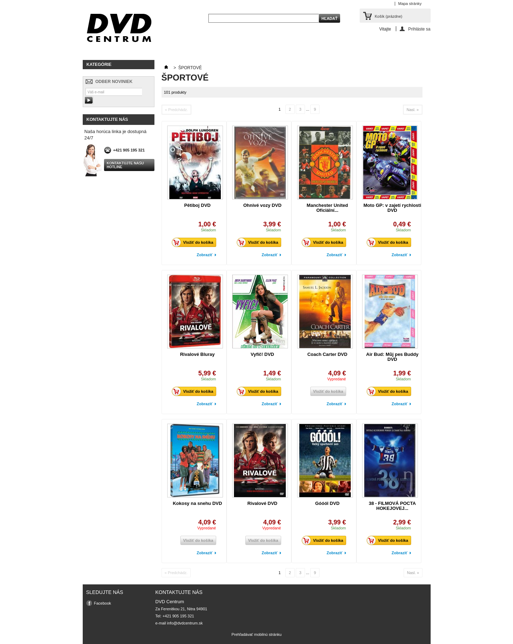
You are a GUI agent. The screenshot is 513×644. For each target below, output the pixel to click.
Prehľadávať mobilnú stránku (256, 634)
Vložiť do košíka (194, 242)
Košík (389, 16)
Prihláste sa (419, 29)
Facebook (102, 603)
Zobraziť (204, 255)
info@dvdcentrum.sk (185, 623)
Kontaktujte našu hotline (125, 165)
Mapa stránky (409, 3)
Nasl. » (412, 110)
